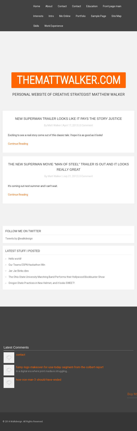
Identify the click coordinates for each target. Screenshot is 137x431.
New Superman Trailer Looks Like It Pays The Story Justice (68, 119)
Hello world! (15, 258)
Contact (62, 6)
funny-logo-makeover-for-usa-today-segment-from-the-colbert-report (59, 367)
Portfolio (81, 16)
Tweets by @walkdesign (19, 238)
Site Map (116, 16)
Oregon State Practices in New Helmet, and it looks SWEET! (42, 283)
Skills (36, 25)
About (48, 6)
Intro (51, 16)
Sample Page (98, 16)
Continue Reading (18, 143)
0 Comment (86, 125)
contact (20, 354)
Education (92, 6)
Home (36, 6)
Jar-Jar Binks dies (19, 270)
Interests (38, 16)
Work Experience (53, 25)
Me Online (64, 16)
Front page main (112, 6)
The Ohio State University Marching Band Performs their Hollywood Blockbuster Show (57, 276)
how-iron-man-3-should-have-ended (38, 379)
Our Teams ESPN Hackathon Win (27, 264)
